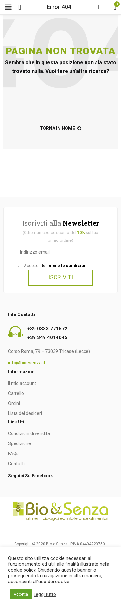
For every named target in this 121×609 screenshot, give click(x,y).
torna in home (60, 128)
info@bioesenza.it (26, 362)
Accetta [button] (21, 594)
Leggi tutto (45, 594)
